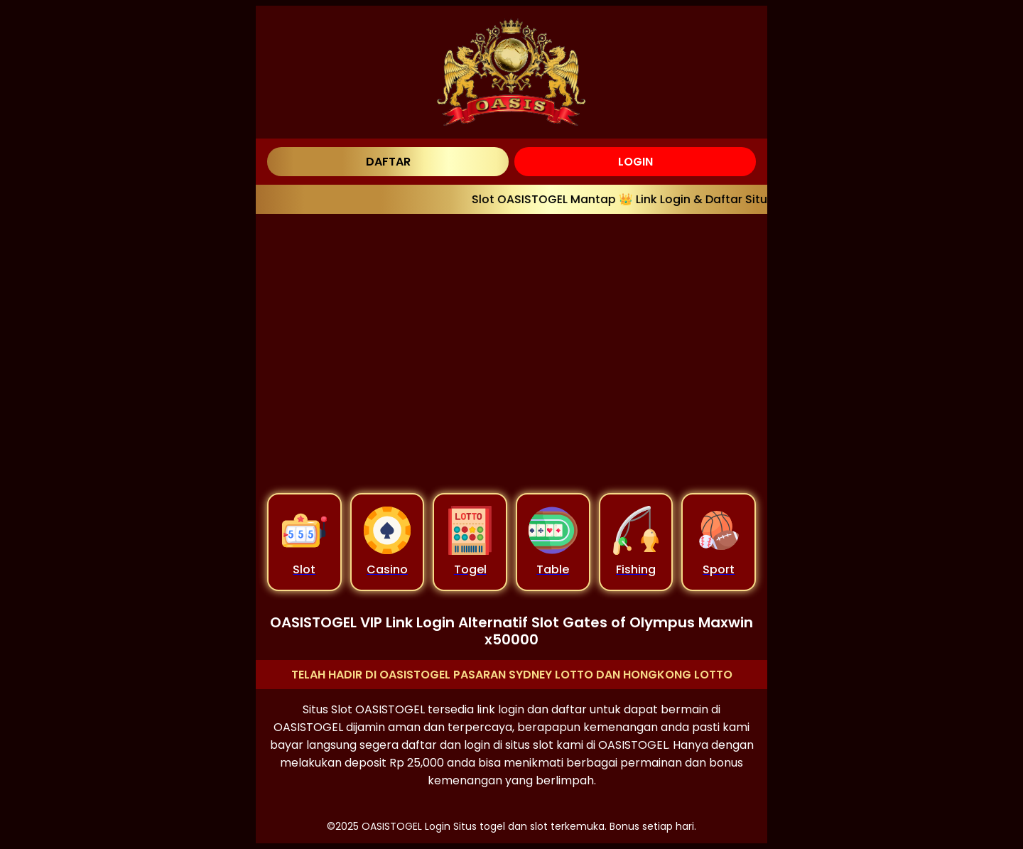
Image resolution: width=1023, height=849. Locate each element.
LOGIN (635, 161)
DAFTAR (388, 161)
